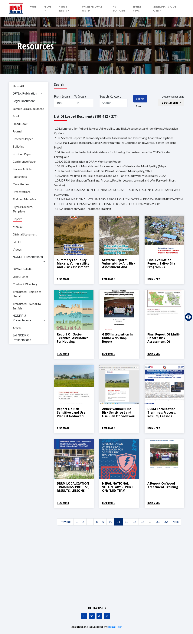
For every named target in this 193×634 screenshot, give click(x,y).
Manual (17, 227)
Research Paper (23, 139)
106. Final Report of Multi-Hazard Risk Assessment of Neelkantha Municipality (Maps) (111, 166)
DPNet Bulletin (22, 269)
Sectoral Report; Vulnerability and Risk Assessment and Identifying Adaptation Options (118, 267)
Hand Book (20, 123)
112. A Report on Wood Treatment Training (83, 208)
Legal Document (24, 101)
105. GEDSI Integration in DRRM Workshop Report (88, 161)
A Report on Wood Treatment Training (162, 485)
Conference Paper (24, 161)
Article (17, 328)
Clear (139, 106)
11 (118, 521)
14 (142, 521)
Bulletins (18, 146)
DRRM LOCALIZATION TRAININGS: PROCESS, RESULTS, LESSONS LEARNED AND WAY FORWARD (73, 490)
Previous (65, 521)
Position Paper (22, 154)
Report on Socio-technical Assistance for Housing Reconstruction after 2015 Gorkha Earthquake (73, 343)
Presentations (22, 191)
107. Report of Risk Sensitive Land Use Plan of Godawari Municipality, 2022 (103, 171)
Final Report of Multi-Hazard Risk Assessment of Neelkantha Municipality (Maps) (163, 341)
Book (16, 116)
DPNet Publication (25, 93)
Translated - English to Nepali (27, 294)
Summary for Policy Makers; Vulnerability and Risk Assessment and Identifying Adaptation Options (73, 267)
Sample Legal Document (28, 108)
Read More (63, 279)
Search (140, 99)
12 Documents (169, 102)
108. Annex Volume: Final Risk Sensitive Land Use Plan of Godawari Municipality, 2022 (110, 175)
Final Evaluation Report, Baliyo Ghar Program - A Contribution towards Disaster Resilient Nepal (164, 269)
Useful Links (20, 276)
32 (166, 521)
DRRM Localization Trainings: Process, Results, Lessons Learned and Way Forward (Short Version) (161, 418)
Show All (18, 86)
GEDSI (17, 242)
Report (17, 219)
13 (134, 521)
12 (126, 521)
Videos (17, 249)
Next (175, 521)
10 (110, 521)
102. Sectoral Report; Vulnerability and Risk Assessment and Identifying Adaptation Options (114, 138)
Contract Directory (25, 284)
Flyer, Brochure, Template (23, 209)
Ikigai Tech (115, 626)
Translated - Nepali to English (27, 306)
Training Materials (25, 199)
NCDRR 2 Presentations (22, 318)
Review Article (22, 169)
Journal (17, 131)
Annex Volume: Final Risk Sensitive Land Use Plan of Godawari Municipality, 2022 (118, 414)
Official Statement (25, 234)
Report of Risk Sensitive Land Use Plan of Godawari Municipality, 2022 (71, 414)
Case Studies (21, 184)
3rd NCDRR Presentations (22, 338)
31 (158, 521)
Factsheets (20, 176)
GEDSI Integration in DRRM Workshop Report (117, 338)
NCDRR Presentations (28, 257)
